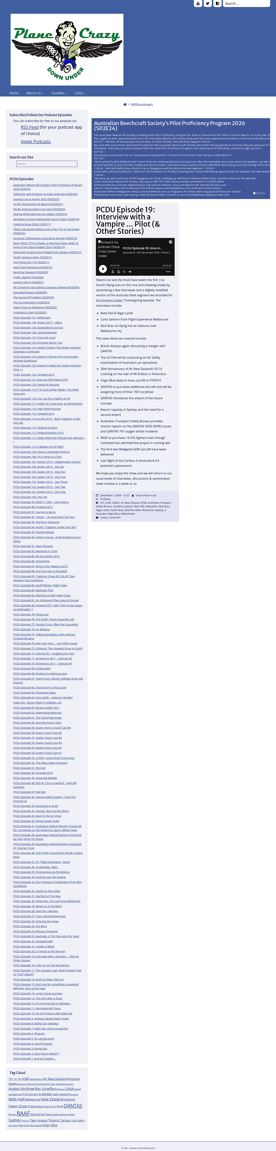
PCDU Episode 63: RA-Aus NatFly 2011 (36, 707)
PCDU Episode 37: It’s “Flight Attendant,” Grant (41, 862)
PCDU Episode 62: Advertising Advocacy (37, 712)
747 (102, 502)
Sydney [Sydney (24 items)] (14, 1120)
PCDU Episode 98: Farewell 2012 (33, 507)
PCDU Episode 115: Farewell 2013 (33, 413)
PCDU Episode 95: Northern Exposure (36, 522)
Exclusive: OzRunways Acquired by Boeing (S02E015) (45, 238)
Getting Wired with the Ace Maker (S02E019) (40, 214)
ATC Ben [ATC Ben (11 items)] (51, 1084)
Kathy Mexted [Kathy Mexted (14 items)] (60, 1094)
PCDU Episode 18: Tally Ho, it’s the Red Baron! (41, 965)
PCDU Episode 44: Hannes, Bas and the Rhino (41, 811)
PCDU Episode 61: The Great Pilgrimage (37, 717)
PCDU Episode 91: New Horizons (33, 546)
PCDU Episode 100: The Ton (30, 497)
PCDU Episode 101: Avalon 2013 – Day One (39, 492)
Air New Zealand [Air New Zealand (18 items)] (55, 1079)
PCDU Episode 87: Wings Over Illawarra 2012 (40, 566)
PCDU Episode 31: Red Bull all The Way (37, 896)
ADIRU (115, 502)
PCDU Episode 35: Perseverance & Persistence (41, 872)
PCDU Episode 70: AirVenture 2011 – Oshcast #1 (42, 663)
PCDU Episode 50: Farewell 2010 (33, 773)
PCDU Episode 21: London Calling (33, 946)
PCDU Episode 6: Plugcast (29, 1033)
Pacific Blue (116, 510)
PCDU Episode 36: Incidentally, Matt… (36, 867)
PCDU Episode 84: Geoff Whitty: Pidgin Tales (40, 585)
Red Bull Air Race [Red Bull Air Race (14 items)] (40, 1114)
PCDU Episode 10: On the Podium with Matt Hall (42, 1013)
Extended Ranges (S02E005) (30, 292)
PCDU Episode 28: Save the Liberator (35, 911)
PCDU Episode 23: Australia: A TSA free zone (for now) (46, 936)
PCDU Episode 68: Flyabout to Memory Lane (40, 673)
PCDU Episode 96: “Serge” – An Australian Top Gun (44, 517)
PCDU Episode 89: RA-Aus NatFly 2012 (36, 556)
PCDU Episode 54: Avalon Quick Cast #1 (37, 753)
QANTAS (129, 510)
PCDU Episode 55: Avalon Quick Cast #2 (37, 748)
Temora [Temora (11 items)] (25, 1120)
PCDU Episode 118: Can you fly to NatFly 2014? (41, 398)
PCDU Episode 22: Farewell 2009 (33, 941)
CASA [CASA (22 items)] (69, 1088)
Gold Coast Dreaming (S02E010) (32, 267)
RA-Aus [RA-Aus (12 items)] (12, 1114)
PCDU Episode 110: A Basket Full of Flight (38, 447)
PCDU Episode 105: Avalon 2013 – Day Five (39, 472)
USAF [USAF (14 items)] (80, 1120)
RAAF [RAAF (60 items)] (23, 1113)
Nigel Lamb (102, 510)
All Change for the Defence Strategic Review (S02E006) (46, 287)
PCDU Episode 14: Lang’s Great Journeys (37, 993)
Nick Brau (163, 506)
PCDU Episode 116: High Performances (37, 409)
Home (14, 93)
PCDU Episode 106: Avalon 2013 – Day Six (38, 467)
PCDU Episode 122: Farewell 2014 (33, 374)
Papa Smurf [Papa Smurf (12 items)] (49, 1106)
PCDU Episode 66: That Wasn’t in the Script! (39, 687)
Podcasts (105, 499)
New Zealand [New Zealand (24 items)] (52, 1099)
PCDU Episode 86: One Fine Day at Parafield (40, 571)
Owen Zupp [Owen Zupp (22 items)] (18, 1106)
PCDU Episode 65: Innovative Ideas (34, 692)
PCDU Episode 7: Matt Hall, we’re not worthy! (40, 1028)
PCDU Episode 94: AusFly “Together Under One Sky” (44, 527)
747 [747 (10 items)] (15, 1079)
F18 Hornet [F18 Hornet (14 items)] (30, 1094)
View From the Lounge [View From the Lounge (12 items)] (30, 1125)
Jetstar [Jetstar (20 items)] (47, 1094)
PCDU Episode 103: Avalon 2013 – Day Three (40, 482)
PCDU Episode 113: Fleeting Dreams (35, 427)
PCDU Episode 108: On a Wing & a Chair (37, 457)
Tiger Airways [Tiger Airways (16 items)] (39, 1120)
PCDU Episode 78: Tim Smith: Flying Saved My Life (43, 619)
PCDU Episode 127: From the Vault (34, 337)
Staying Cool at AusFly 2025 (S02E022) (36, 199)
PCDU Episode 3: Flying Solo (30, 1048)
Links (79, 93)
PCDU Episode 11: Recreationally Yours (37, 1008)
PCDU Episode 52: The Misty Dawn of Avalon (40, 763)
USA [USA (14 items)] (73, 1120)
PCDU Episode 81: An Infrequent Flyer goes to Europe (46, 600)
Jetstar (129, 506)
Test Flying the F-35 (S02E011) (31, 262)
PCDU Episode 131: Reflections (32, 317)
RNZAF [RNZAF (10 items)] (72, 1114)
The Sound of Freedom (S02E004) (33, 297)
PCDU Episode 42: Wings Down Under (36, 821)
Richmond (148, 510)
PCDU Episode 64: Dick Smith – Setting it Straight (43, 697)
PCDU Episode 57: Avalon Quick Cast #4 (37, 738)
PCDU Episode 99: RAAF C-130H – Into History (41, 502)
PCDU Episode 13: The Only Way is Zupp (37, 998)
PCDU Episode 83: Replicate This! (33, 590)
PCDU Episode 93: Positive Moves (33, 532)
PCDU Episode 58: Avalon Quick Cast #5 (37, 733)
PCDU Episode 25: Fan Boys (30, 926)
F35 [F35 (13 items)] (39, 1094)
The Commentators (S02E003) (31, 302)
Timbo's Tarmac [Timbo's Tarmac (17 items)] (59, 1120)
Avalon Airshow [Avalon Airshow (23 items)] (21, 1088)
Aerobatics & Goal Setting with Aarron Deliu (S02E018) (46, 219)
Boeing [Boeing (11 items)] (61, 1089)
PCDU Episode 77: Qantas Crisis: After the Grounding (45, 624)
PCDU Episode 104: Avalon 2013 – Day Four (39, 477)
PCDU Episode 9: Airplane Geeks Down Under (41, 1018)
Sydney (159, 510)
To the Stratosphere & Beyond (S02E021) (38, 204)
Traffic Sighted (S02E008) (28, 277)
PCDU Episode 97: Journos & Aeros (34, 512)
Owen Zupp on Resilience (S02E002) (35, 307)
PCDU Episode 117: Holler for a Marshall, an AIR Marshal (47, 403)
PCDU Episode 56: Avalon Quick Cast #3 (37, 743)
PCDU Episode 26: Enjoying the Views (36, 921)
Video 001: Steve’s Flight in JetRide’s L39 (37, 702)
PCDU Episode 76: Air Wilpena (31, 629)
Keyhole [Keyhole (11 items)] (74, 1094)
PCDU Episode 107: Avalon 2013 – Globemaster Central (47, 462)
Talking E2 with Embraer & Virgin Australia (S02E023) (45, 194)
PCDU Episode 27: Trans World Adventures (39, 916)
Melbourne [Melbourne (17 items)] (33, 1099)
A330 (108, 502)
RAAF (138, 510)
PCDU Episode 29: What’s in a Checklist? (37, 906)
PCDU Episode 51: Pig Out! (29, 768)
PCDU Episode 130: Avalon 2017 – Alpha (37, 322)
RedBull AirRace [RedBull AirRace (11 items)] (60, 1114)
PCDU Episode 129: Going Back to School (38, 327)
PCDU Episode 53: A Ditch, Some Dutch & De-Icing (43, 758)
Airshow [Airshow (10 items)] (22, 1084)
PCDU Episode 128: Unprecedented (35, 332)
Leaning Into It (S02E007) (28, 282)
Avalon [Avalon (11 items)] (70, 1084)
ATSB (144, 502)
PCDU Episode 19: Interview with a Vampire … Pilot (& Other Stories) (128, 220)
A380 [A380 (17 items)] (25, 1079)
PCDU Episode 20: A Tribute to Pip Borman (39, 951)
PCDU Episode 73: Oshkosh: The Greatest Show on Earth (47, 648)
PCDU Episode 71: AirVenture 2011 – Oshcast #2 (42, 658)
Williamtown (128, 513)
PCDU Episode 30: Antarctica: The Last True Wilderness (46, 901)
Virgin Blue (113, 513)
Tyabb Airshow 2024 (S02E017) (32, 224)
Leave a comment (110, 517)
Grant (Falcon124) (146, 495)
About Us (34, 93)
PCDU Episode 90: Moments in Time (35, 551)
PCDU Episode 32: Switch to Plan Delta (36, 891)
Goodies (57, 93)
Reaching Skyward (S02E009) (30, 272)
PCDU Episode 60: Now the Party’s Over (37, 722)
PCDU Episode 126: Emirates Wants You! (38, 342)
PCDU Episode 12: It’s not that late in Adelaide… (42, 1003)
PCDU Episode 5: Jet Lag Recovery (33, 1038)
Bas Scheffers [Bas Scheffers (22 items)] (46, 1088)
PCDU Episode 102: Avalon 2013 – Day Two (39, 487)
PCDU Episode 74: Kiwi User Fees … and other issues (45, 643)
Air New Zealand (130, 502)
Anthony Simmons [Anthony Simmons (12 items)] (36, 1084)
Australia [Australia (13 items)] (61, 1084)
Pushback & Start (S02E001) (30, 312)
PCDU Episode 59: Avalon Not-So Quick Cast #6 (42, 728)
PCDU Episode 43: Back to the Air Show (37, 816)
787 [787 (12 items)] (20, 1079)
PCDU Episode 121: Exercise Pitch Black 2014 (40, 379)
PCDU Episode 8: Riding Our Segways (36, 1023)
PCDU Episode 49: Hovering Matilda (35, 778)
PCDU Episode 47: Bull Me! (29, 792)
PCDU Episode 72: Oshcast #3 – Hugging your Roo (43, 653)
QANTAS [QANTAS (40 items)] (73, 1105)
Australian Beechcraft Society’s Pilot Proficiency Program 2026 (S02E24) (169, 126)
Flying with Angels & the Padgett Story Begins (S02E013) (47, 252)
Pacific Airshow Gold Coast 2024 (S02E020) (39, 209)
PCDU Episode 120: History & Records (36, 384)
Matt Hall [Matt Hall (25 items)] (16, 1099)
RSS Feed (30, 127)
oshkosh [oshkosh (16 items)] (69, 1100)
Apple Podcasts (36, 141)
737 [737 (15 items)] (10, 1079)
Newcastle (151, 506)
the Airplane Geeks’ (109, 300)
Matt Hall (139, 506)
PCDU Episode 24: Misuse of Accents (35, 931)
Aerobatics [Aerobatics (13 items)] (36, 1079)
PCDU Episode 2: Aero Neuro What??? (36, 1053)
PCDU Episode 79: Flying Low (31, 614)
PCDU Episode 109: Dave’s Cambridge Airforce (41, 452)
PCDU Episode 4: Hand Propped (32, 1043)
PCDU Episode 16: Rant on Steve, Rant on (38, 979)
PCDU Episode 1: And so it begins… (34, 1058)
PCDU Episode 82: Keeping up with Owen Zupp (42, 595)
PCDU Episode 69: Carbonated (31, 668)
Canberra (118, 506)
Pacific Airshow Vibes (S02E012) (32, 257)
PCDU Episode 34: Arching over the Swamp (39, 877)
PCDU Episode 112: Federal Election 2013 (38, 433)
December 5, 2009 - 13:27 (114, 495)
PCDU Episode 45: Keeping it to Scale (35, 806)
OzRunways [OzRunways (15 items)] (35, 1106)
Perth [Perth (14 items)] (59, 1106)
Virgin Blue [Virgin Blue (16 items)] (50, 1125)
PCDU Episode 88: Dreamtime (31, 561)
